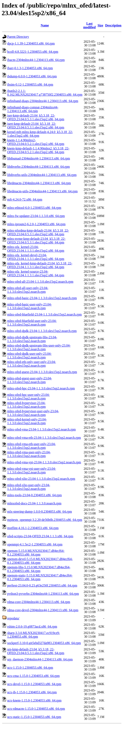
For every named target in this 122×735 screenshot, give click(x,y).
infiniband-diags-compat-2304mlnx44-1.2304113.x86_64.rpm (32, 109)
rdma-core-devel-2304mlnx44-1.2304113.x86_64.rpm (42, 610)
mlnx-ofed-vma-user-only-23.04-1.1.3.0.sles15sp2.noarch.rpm (29, 454)
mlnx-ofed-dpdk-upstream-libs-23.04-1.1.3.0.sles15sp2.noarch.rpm (32, 339)
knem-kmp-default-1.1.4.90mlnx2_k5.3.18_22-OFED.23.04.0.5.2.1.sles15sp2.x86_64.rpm (38, 150)
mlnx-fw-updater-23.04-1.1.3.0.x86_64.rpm (36, 216)
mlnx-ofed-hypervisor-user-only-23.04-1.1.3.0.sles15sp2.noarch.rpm (33, 413)
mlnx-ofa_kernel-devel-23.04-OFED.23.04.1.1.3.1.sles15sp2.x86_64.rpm (35, 257)
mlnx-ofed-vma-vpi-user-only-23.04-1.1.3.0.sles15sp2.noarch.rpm (31, 470)
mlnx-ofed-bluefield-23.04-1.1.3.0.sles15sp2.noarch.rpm (44, 314)
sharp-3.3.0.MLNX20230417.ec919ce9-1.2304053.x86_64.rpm (33, 634)
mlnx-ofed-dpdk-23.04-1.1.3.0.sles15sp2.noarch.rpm (42, 331)
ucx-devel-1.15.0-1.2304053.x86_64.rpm (34, 684)
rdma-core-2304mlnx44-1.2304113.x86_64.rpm (38, 602)
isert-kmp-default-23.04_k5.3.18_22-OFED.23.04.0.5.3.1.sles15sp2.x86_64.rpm (35, 125)
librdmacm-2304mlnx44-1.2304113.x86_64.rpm (39, 183)
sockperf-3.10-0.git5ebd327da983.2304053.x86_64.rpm (44, 643)
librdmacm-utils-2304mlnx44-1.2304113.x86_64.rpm (42, 191)
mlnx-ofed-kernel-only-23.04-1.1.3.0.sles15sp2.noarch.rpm (27, 421)
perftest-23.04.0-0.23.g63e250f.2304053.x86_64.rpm (42, 585)
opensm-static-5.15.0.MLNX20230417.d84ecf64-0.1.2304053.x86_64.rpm (40, 577)
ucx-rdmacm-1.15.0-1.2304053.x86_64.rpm (36, 708)
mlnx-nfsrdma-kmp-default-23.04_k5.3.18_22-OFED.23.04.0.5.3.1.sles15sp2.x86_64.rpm (38, 232)
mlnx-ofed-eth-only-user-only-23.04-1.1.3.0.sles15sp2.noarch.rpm (31, 363)
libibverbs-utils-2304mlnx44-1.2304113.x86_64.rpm (42, 175)
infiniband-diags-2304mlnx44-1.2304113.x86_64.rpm (42, 101)
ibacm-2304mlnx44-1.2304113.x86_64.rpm (36, 60)
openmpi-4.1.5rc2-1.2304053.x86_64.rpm (34, 544)
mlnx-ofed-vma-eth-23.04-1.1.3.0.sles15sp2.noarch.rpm (44, 437)
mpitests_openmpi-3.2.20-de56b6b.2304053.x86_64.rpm (44, 519)
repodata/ (13, 618)
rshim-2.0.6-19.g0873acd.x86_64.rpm (32, 626)
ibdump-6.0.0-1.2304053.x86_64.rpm (32, 76)
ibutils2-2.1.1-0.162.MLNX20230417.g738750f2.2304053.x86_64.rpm (44, 92)
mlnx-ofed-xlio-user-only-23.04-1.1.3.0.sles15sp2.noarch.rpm (28, 486)
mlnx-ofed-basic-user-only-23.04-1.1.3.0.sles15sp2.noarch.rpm (29, 306)
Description (113, 25)
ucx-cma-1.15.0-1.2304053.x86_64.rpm (33, 676)
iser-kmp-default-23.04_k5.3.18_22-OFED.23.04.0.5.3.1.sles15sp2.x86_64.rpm (35, 117)
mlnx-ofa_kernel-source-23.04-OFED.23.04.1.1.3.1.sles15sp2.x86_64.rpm (35, 273)
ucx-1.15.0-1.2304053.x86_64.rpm (30, 667)
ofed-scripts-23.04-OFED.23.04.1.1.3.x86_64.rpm (40, 536)
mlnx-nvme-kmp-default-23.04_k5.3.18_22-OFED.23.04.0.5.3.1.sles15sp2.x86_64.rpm (36, 240)
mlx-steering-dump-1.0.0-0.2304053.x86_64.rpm (39, 511)
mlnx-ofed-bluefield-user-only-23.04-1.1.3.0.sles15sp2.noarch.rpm (32, 322)
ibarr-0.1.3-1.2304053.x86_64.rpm (30, 68)
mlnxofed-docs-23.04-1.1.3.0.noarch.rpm (34, 503)
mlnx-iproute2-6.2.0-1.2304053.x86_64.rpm (36, 224)
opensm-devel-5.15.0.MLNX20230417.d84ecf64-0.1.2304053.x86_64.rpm (40, 560)
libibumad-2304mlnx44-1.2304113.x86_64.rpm (38, 158)
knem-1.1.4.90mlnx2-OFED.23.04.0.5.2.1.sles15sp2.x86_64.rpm (35, 142)
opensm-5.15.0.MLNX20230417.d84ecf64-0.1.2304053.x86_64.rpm (35, 552)
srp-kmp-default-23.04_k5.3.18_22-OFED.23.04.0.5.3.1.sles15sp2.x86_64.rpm (35, 651)
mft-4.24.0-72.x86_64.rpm (24, 199)
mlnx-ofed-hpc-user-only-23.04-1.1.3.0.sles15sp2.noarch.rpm (28, 396)
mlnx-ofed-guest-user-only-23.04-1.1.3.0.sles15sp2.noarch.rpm (29, 380)
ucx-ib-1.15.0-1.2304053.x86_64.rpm (32, 692)
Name (45, 25)
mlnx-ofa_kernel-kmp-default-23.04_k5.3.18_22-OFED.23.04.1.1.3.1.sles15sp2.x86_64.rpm (39, 265)
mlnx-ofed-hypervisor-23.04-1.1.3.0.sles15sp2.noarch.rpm (26, 404)
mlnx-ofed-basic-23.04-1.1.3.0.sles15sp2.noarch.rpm (42, 298)
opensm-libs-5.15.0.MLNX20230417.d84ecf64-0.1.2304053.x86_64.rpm (38, 569)
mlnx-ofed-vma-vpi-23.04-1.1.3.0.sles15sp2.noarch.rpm (44, 462)
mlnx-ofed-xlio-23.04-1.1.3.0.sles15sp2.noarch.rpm (41, 478)
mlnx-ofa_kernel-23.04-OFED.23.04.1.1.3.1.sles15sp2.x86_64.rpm (35, 248)
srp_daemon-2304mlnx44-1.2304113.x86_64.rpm (40, 659)
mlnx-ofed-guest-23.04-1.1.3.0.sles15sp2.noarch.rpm (42, 372)
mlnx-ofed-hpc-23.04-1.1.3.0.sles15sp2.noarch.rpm (41, 388)
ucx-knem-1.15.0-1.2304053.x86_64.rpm (34, 700)
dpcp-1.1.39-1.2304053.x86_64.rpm (31, 43)
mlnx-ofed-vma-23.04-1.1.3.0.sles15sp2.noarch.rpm (41, 429)
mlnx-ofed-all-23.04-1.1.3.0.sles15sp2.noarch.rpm (40, 281)
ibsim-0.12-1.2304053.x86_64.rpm (30, 84)
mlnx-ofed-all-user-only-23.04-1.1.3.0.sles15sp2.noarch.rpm (27, 289)
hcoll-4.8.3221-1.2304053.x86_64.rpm (32, 51)
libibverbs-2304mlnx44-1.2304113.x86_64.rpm (38, 166)
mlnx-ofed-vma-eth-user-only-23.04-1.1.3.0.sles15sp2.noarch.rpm (31, 445)
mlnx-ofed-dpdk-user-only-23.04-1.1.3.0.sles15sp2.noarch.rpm (29, 355)
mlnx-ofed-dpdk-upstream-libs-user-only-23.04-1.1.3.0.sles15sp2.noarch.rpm (39, 347)
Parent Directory (18, 36)
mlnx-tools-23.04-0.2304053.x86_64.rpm (34, 495)
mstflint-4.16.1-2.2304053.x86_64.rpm (33, 528)
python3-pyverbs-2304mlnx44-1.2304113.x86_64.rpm (43, 593)
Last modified (89, 25)
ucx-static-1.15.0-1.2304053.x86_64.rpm (34, 717)
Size (100, 25)
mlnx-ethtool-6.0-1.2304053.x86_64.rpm (34, 207)
